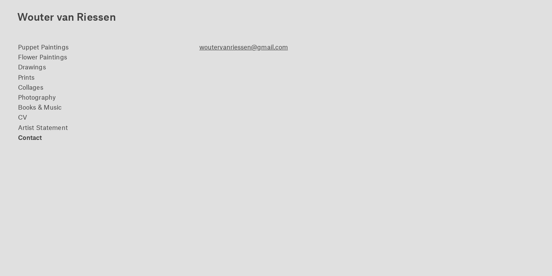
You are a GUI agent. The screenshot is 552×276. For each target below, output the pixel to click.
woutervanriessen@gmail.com (243, 47)
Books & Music (40, 107)
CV (22, 117)
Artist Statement (43, 127)
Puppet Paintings (43, 47)
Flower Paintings (42, 57)
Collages (30, 87)
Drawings (32, 67)
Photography (37, 97)
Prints (26, 77)
